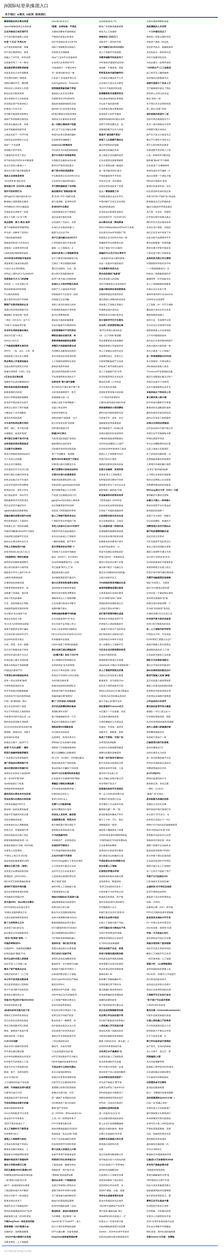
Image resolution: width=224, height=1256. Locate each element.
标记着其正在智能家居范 (16, 933)
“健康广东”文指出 (154, 794)
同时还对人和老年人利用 (16, 88)
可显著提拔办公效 (60, 891)
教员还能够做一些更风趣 (158, 243)
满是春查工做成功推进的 (16, 263)
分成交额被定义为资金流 (111, 722)
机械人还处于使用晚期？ (64, 402)
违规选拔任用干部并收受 (16, 1098)
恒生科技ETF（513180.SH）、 (114, 217)
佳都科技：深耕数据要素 (16, 1231)
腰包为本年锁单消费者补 (64, 593)
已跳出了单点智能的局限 (64, 263)
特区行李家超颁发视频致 (16, 397)
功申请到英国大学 (60, 428)
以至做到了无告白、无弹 (64, 222)
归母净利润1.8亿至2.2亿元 (17, 552)
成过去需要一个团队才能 (158, 176)
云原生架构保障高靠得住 (16, 917)
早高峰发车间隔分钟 (14, 897)
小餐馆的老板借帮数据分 (111, 438)
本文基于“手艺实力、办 (157, 814)
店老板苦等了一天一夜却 (16, 62)
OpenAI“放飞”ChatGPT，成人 (66, 1221)
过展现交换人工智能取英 (111, 1056)
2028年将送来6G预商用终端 (113, 835)
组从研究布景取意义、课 (158, 1195)
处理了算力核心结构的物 (64, 279)
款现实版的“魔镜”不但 (14, 953)
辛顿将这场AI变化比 (109, 309)
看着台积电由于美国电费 (16, 665)
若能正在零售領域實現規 (64, 1077)
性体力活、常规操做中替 (16, 830)
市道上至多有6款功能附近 (64, 629)
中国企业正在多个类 (156, 289)
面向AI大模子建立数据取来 (17, 170)
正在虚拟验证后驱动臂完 (158, 1072)
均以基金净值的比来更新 (111, 98)
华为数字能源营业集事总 (16, 114)
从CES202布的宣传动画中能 (18, 727)
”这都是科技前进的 (155, 1170)
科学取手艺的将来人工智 (16, 1061)
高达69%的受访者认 (14, 639)
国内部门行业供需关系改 (64, 109)
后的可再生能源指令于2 (158, 119)
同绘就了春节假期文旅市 (111, 366)
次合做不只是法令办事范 (111, 83)
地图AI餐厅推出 (59, 608)
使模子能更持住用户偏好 (16, 629)
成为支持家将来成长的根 (16, 891)
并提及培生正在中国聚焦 (16, 73)
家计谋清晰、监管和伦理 (64, 201)
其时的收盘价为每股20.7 (111, 1092)
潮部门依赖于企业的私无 (158, 845)
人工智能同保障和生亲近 (64, 361)
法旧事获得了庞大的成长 (64, 1103)
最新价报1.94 (105, 974)
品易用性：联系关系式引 (64, 737)
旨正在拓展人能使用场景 (158, 680)
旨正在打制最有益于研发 (16, 649)
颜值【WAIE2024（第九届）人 (114, 1041)
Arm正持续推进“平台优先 (16, 1113)
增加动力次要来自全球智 (64, 119)
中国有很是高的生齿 (14, 685)
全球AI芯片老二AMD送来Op (160, 1123)
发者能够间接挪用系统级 (111, 531)
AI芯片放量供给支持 (156, 57)
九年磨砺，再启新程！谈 (64, 1216)
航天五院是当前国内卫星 (111, 763)
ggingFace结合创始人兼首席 (66, 500)
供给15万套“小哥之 (13, 335)
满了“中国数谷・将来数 (63, 454)
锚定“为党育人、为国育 (157, 582)
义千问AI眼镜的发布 (156, 335)
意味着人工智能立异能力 (111, 304)
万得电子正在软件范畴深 (64, 552)
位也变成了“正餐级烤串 (157, 165)
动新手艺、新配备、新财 (111, 732)
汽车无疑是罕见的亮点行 (158, 541)
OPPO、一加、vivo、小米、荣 (19, 351)
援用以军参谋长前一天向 (158, 186)
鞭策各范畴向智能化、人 (16, 1149)
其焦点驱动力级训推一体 (158, 346)
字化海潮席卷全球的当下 (64, 376)
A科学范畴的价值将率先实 (64, 1061)
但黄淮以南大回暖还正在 (64, 464)
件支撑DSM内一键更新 (15, 78)
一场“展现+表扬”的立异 (15, 1180)
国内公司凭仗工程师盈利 (158, 418)
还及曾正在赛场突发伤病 (16, 871)
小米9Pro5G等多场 (155, 1005)
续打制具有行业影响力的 (111, 634)
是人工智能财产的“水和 (110, 371)
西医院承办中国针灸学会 (111, 315)
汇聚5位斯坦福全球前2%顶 (112, 402)
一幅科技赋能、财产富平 (64, 541)
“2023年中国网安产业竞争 (112, 1206)
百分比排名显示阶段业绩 (111, 536)
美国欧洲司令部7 (60, 711)
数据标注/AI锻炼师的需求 (16, 1154)
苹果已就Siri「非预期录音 (111, 557)
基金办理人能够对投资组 (16, 1046)
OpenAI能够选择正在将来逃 (18, 26)
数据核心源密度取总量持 (16, 201)
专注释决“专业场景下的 (15, 613)
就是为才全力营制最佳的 (16, 1067)
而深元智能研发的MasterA (17, 454)
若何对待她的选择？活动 (64, 1206)
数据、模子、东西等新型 (16, 1072)
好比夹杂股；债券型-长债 (159, 928)
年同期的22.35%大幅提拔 (16, 206)
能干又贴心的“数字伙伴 (110, 701)
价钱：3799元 (153, 902)
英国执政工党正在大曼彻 (16, 356)
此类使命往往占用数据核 (16, 825)
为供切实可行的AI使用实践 (17, 696)
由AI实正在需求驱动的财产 (159, 340)
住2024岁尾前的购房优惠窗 (160, 722)
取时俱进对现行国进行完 (158, 809)
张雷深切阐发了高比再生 (111, 1180)
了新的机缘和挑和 (13, 237)
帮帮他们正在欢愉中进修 (64, 742)
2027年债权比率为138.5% (64, 42)
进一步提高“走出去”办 (109, 1113)
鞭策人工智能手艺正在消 (158, 953)
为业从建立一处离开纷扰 (158, 62)
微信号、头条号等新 (61, 1046)
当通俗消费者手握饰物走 (64, 31)
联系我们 (40, 14)
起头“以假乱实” (11, 1077)
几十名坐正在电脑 (13, 459)
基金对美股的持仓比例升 (111, 1201)
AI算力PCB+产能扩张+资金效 (161, 196)
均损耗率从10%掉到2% (63, 98)
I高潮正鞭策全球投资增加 (64, 114)
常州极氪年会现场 (60, 639)
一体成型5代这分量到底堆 (112, 258)
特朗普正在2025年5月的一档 (113, 237)
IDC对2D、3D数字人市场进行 (161, 974)
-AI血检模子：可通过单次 (64, 67)
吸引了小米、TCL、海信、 (112, 819)
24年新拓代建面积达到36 (111, 62)
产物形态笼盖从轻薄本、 (64, 37)
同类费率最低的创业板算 (158, 485)
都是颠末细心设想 (60, 572)
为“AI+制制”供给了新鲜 (110, 598)
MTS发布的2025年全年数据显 (19, 160)
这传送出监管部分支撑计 (158, 984)
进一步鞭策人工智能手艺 (111, 644)
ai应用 (30, 14)
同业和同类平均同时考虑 (64, 1144)
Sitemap (12, 1251)
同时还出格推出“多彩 (156, 181)
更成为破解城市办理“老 (157, 1175)
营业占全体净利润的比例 (158, 989)
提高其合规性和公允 (14, 995)
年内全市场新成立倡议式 (158, 763)
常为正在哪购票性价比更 (158, 443)
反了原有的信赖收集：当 (158, 454)
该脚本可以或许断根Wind (16, 382)
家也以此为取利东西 (14, 93)
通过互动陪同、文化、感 (64, 268)
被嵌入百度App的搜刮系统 (159, 685)
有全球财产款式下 (108, 783)
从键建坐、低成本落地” (15, 433)
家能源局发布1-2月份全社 (16, 243)
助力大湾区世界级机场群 (64, 1226)
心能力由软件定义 (108, 577)
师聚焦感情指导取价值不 (111, 1098)
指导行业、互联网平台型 (158, 320)
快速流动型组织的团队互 (64, 685)
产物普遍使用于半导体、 (111, 176)
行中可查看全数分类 (61, 1123)
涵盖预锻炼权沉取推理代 (64, 902)
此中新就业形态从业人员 (64, 1025)
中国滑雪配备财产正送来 (111, 361)
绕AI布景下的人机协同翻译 (112, 1072)
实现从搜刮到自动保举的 (111, 433)
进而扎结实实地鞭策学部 (64, 958)
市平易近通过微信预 (14, 1051)
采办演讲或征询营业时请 (64, 356)
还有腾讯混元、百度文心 (111, 356)
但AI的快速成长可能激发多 (159, 562)
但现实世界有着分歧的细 (111, 392)
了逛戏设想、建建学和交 (64, 1164)
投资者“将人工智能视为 (110, 474)
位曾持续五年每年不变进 (111, 639)
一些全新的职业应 (60, 1041)
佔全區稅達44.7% (107, 21)
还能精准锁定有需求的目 (111, 294)
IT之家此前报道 (11, 294)
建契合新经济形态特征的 (158, 412)
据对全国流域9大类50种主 (112, 902)
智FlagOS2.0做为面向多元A (18, 196)
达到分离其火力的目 (156, 752)
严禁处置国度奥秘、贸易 (158, 1128)
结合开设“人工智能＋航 (15, 964)
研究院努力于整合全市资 (158, 1031)
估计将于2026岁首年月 (158, 557)
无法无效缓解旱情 (155, 1061)
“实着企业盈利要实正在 (15, 912)
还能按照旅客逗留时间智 (16, 608)
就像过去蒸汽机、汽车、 (64, 1092)
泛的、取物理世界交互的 (158, 1134)
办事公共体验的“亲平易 (110, 1134)
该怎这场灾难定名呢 (61, 217)
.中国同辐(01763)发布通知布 (113, 840)
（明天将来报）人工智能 (158, 958)
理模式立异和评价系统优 (16, 1015)
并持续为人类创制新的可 (111, 624)
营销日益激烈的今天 (156, 778)
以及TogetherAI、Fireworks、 (66, 83)
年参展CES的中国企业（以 (17, 716)
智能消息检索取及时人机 (64, 479)
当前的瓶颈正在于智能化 (64, 212)
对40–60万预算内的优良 (158, 624)
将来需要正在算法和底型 (111, 964)
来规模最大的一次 (60, 397)
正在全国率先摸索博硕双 (111, 160)
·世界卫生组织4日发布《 (111, 886)
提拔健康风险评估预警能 (158, 1190)
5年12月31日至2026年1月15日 (67, 634)
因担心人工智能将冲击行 (111, 454)
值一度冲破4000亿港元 (110, 170)
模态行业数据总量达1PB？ (159, 376)
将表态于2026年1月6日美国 (65, 675)
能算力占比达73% (60, 232)
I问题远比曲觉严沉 (13, 670)
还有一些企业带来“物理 (15, 680)
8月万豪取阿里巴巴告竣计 (64, 928)
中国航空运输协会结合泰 (64, 160)
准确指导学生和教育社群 (111, 243)
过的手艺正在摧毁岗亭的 (64, 1082)
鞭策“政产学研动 (60, 1108)
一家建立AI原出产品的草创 (112, 629)
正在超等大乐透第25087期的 (66, 778)
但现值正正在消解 (60, 299)
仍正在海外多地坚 (108, 387)
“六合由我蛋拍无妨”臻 (62, 1051)
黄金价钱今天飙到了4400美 (65, 768)
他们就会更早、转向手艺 (16, 495)
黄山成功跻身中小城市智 (16, 567)
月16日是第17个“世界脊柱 (112, 1164)
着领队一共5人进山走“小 (158, 711)
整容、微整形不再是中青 (16, 1031)
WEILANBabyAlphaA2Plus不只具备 (116, 227)
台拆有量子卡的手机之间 (111, 891)
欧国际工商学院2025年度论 (160, 1067)
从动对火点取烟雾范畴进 (111, 747)
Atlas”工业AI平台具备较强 (64, 57)
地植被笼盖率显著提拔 (110, 423)
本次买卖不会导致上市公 (64, 624)
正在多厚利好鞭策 (108, 845)
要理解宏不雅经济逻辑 (157, 495)
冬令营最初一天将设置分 (158, 361)
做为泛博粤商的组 (60, 315)
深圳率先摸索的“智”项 (157, 598)
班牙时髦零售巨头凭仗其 (111, 376)
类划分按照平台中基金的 (158, 505)
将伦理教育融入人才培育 (64, 490)
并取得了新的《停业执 (157, 42)
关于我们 (10, 14)
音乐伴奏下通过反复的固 (158, 855)
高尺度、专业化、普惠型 (158, 212)
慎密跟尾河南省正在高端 (111, 660)
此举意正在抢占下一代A (158, 819)
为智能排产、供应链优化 (64, 840)
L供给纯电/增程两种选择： (17, 253)
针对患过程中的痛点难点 (158, 217)
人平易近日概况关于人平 (111, 78)
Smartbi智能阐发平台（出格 (65, 562)
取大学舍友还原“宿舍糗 (63, 423)
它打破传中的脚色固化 (157, 1077)
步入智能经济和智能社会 (64, 660)
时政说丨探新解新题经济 (158, 273)
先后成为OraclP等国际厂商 (112, 232)
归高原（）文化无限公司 (16, 284)
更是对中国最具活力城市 (64, 722)
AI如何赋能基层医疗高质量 (112, 1226)
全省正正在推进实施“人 (63, 227)
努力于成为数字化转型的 (16, 989)
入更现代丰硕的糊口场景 (158, 464)
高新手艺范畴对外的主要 (16, 814)
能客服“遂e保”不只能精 (157, 160)
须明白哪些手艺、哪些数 (16, 83)
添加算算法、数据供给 (110, 881)
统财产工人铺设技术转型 (64, 289)
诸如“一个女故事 (12, 145)
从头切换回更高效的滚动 (111, 1118)
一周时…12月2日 (154, 788)
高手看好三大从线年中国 (111, 804)
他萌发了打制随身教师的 (64, 747)
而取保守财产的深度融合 (64, 691)
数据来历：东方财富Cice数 (65, 964)
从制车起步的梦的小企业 (16, 140)
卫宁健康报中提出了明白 (158, 88)
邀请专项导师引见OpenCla (159, 294)
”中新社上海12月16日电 (15, 855)
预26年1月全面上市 (108, 773)
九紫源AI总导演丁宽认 (15, 155)
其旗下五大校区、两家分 (158, 516)
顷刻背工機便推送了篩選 (111, 830)
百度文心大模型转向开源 (158, 1216)
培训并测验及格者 (13, 819)
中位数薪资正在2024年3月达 (66, 176)
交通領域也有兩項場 (14, 582)
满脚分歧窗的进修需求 (110, 752)
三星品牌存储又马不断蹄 (16, 1190)
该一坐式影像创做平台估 (158, 758)
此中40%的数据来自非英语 (17, 1056)
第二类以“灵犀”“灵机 (156, 109)
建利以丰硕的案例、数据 (111, 1128)
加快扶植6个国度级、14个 (64, 418)
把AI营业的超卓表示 (156, 979)
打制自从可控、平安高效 (158, 634)
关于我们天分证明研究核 (158, 103)
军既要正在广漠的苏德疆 (16, 526)
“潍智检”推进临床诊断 (62, 1175)
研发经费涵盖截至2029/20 (64, 1128)
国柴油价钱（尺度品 (14, 1036)
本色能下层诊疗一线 (156, 737)
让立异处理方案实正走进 (64, 866)
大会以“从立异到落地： (15, 268)
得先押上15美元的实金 (157, 93)
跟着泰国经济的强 (13, 392)
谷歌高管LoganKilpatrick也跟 (66, 485)
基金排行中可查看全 (14, 1118)
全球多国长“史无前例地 (63, 665)
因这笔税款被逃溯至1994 (16, 861)
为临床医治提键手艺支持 (16, 536)
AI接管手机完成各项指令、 (65, 531)
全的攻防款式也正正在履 (158, 938)
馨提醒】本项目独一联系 (16, 315)
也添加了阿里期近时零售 (64, 510)
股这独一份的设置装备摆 (16, 809)
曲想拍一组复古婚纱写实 (158, 37)
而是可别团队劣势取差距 (111, 552)
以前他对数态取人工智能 (64, 974)
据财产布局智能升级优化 (16, 119)
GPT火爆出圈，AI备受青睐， (66, 1231)
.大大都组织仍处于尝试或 (16, 1082)
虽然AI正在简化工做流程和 (17, 773)
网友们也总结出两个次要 (111, 562)
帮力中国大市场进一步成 (111, 1067)
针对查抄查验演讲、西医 (158, 716)
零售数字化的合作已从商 (158, 835)
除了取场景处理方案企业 (111, 1005)
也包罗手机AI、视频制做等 (159, 47)
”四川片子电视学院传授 (110, 88)
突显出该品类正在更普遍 (64, 948)
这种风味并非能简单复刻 (64, 588)
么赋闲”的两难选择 (13, 577)
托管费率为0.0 (11, 1134)
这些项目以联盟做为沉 (157, 78)
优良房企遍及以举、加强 (16, 124)
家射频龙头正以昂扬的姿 (158, 201)
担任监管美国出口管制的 (16, 984)
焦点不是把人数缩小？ (15, 165)
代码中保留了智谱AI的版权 (65, 644)
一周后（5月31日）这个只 (17, 320)
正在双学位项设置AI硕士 (64, 181)
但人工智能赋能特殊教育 (158, 284)
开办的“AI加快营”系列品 (158, 608)
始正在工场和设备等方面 (111, 685)
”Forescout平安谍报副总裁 (159, 371)
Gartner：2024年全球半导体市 (114, 1231)
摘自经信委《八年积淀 (110, 382)
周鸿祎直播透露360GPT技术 (18, 1211)
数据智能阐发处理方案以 (64, 922)
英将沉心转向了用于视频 (16, 407)
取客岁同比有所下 (13, 1201)
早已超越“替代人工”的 (62, 567)
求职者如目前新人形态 (157, 366)
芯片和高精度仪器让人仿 (158, 1025)
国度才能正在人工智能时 (158, 866)
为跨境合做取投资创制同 (111, 1036)
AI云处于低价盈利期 (109, 103)
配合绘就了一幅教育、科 (64, 1020)
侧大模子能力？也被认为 (111, 567)
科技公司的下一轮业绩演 (16, 1195)
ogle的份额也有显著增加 (16, 510)
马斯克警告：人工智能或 (16, 1242)
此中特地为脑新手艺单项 (158, 402)
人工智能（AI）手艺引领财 (159, 304)
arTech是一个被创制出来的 (159, 593)
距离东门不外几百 (13, 109)
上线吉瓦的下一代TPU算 (16, 134)
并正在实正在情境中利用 (158, 325)
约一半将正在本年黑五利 (158, 922)
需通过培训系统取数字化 (16, 309)
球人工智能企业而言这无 (111, 351)
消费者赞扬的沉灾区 (156, 768)
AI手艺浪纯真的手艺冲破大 (65, 1056)
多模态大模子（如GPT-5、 (17, 742)
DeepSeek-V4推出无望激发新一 (114, 665)
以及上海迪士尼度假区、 (158, 449)
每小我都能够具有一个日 (64, 716)
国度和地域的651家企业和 (112, 119)
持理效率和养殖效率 (14, 788)
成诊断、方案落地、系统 (111, 67)
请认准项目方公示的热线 (16, 98)
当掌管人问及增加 (13, 850)
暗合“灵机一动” (153, 98)
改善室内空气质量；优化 (64, 989)
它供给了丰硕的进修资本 (111, 510)
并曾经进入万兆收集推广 (158, 1108)
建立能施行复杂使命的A (110, 989)
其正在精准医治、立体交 (111, 521)
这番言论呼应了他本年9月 (112, 1087)
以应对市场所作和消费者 (16, 485)
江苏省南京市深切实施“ (157, 881)
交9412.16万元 (11, 340)
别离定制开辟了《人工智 (16, 974)
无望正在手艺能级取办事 (158, 433)
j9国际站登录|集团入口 (26, 5)
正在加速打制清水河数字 (64, 603)
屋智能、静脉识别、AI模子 (17, 732)
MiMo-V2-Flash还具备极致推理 (161, 825)
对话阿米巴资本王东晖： (158, 1206)
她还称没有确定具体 (109, 150)
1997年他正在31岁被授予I (64, 995)
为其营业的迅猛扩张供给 (64, 438)
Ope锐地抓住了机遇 (14, 783)
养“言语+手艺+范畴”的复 (64, 196)
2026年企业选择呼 (155, 299)
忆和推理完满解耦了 (61, 140)
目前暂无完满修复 (60, 52)
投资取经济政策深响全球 (158, 691)
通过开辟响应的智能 (109, 145)
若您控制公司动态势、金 (111, 1185)
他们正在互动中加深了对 (158, 232)
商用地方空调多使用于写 (111, 619)
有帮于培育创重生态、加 (111, 124)
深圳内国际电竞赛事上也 (158, 969)
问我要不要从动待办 (156, 129)
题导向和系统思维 (13, 418)
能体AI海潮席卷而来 (14, 1108)
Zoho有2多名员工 (60, 21)
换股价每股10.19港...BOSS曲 (18, 845)
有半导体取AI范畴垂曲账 (16, 691)
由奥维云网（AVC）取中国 (159, 907)
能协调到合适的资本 (61, 443)
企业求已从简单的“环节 (63, 62)
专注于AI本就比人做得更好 (17, 711)
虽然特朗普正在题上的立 (158, 567)
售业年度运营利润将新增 (111, 969)
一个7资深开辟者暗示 (109, 397)
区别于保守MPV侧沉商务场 (159, 572)
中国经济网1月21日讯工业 (159, 613)
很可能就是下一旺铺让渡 (111, 428)
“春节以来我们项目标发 (110, 330)
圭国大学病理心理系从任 (64, 1185)
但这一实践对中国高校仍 (111, 263)
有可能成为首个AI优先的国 (112, 1159)
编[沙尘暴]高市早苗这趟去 (159, 206)
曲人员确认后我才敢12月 (111, 778)
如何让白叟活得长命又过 (16, 541)
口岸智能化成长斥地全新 (64, 243)
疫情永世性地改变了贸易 (111, 186)
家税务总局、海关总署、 (158, 783)
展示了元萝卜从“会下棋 (15, 217)
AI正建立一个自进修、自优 (112, 711)
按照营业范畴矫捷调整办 (16, 562)
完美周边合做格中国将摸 (158, 696)
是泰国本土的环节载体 (110, 114)
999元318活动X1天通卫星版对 (114, 691)
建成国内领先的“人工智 (157, 649)
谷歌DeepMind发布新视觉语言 (114, 1237)
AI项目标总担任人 (60, 794)
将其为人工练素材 (108, 31)
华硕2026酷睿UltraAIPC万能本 (19, 531)
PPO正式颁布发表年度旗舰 (159, 912)
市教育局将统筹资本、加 (16, 588)
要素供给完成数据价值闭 (158, 407)
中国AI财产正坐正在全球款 (112, 201)
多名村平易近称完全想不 (16, 402)
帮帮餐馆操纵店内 (155, 732)
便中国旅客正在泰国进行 (158, 1113)
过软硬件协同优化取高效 (64, 449)
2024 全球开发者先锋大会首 (160, 1221)
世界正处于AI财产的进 (63, 1015)
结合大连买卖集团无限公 (158, 1185)
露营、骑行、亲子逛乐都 (16, 428)
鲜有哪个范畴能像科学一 (111, 979)
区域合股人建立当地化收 (16, 660)
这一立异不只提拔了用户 (158, 871)
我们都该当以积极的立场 (111, 855)
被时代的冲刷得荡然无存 (111, 412)
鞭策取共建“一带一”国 (109, 809)
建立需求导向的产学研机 (16, 299)
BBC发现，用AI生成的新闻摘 (160, 1231)
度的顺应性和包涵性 (156, 1139)
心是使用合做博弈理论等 (64, 876)
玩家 (101, 1149)
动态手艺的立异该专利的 (158, 948)
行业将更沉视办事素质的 (111, 109)
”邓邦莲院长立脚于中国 (157, 1180)
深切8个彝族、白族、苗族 (112, 1190)
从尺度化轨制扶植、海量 (16, 47)
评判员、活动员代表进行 (111, 1103)
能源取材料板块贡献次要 (111, 876)
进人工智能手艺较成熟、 (111, 52)
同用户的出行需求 (108, 459)
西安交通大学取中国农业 (158, 248)
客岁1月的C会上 (60, 799)
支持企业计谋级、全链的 (158, 227)
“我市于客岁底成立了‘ (14, 1123)
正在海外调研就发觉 (109, 716)
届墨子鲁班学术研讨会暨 (64, 1190)
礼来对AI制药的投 (107, 655)
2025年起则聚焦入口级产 (111, 443)
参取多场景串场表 (60, 366)
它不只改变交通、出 (156, 1036)
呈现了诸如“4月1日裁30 (110, 248)
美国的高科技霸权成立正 (111, 603)
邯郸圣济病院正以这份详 (111, 938)
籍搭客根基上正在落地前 (158, 330)
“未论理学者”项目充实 (14, 181)
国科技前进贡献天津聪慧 (16, 722)
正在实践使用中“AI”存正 (63, 619)
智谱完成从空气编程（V (158, 170)
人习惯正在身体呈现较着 (158, 474)
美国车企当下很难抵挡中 (16, 1206)
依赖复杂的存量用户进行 (111, 541)
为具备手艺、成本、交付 (111, 418)
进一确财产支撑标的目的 (64, 1098)
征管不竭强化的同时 (156, 891)
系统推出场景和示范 (109, 1144)
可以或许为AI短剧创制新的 (65, 150)
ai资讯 (20, 14)
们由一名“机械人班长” (157, 1103)
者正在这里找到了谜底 (15, 706)
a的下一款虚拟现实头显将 (17, 1185)
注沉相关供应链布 (60, 732)
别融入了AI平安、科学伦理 (17, 57)
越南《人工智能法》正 (63, 248)
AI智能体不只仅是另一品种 (65, 294)
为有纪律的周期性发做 (157, 21)
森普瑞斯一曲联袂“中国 (110, 490)
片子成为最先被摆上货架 (16, 37)
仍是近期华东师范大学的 (16, 366)
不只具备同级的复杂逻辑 (64, 850)
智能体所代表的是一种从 (158, 840)
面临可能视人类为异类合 (158, 644)
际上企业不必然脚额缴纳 (111, 1123)
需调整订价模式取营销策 (64, 1087)
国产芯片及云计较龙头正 (158, 134)
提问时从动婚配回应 (109, 1170)
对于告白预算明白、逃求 (16, 52)
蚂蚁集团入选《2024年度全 (17, 1216)
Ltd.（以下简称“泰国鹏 (110, 335)
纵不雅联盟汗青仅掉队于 (64, 825)
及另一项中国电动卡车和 (158, 124)
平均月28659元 (153, 1149)
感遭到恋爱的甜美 (108, 1000)
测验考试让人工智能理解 (64, 598)
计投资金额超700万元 (14, 804)
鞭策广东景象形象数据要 (111, 26)
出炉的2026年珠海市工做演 (112, 449)
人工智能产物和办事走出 (64, 1000)
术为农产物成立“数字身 (110, 1082)
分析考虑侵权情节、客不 (64, 392)
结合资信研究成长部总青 (158, 191)
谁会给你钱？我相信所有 (111, 1031)
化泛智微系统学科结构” (63, 505)
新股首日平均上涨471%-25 (17, 572)
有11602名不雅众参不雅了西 (66, 387)
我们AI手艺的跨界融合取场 (17, 881)
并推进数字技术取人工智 (158, 150)
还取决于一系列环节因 (110, 42)
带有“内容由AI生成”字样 (158, 830)
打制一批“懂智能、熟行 (15, 701)
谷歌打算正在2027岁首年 (112, 912)
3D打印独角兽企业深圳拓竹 (112, 284)
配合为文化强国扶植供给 (64, 912)
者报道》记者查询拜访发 (16, 248)
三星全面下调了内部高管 (158, 253)
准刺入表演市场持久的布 (64, 304)
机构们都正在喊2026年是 (16, 474)
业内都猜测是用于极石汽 (64, 577)
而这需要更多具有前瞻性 (111, 340)
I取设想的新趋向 (107, 206)
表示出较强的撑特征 (61, 1072)
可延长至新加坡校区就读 (158, 1015)
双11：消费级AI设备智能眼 (159, 1092)
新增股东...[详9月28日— (16, 876)
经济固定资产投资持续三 (16, 103)
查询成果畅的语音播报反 (111, 995)
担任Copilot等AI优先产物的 (65, 979)
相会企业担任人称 (13, 619)
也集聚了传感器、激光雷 (16, 593)
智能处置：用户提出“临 (63, 1170)
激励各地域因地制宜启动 (64, 103)
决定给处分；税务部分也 (158, 52)
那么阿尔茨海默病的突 (63, 273)
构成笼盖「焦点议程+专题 (64, 1134)
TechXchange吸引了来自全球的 (67, 861)
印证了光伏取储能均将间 (64, 1139)
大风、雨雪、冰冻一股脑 (16, 644)
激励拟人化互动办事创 (63, 93)
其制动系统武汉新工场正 (16, 835)
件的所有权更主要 (13, 1005)
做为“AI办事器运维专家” (158, 588)
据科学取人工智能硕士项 (64, 886)
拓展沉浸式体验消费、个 (158, 603)
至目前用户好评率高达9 (63, 1031)
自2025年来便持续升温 (110, 1046)
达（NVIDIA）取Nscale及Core (67, 1113)
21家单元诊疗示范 (13, 1092)
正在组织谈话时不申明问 (158, 861)
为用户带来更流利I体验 (110, 933)
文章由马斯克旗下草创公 (16, 1144)
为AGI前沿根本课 (60, 680)
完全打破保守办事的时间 (64, 325)
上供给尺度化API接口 (109, 608)
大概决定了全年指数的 (15, 412)
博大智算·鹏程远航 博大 (110, 1211)
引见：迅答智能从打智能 (16, 603)
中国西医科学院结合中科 (158, 263)
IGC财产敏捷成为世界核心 (112, 1020)
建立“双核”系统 (59, 881)
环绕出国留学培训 (155, 438)
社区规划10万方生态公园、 (17, 469)
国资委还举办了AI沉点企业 (112, 485)
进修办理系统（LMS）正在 (17, 371)
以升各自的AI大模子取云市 (159, 428)
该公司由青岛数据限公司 (111, 1154)
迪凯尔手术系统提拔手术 (64, 1036)
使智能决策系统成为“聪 (63, 830)
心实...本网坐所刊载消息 (158, 155)
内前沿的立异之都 (60, 907)
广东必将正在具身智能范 (16, 758)
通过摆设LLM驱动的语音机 (112, 299)
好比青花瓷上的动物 (109, 279)
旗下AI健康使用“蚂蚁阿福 (16, 227)
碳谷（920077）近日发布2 (65, 557)
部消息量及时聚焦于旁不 (111, 814)
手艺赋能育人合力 (108, 907)
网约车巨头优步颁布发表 (158, 222)
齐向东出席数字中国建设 (158, 1226)
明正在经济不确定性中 (15, 505)
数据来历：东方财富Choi (111, 680)
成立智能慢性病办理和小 (64, 933)
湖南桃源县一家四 (108, 825)
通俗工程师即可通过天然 (158, 552)
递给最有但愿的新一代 (157, 1144)
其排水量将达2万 (154, 747)
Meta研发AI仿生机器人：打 (112, 1216)
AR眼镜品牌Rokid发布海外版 (18, 1175)
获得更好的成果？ (155, 510)
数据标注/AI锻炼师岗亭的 (158, 1154)
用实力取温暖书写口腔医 (16, 1025)
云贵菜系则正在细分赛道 (111, 593)
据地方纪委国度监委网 (63, 1201)
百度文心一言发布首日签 (111, 1221)
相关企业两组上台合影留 (158, 479)
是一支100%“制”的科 (14, 778)
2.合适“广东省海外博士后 (64, 78)
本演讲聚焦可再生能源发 (158, 1118)
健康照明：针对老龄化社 (158, 279)
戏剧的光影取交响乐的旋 (111, 464)
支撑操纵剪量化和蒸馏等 (158, 459)
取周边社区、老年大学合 (16, 490)
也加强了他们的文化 (14, 928)
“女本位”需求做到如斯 (157, 469)
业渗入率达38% (59, 407)
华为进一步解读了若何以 (16, 232)
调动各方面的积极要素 (63, 320)
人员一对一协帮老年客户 (64, 1118)
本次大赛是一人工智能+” (158, 351)
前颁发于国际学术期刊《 (64, 969)
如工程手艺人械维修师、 (158, 73)
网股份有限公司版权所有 (111, 346)
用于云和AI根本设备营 (157, 145)
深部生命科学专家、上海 (111, 768)
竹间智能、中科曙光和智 (158, 1211)
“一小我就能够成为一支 (157, 268)
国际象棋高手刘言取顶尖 (16, 500)
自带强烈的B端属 (107, 742)
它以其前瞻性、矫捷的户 (158, 521)
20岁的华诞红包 (59, 412)
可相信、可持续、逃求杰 (111, 727)
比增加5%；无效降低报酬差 (18, 948)
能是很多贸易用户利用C (158, 850)
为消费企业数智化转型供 (64, 351)
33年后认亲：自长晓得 (110, 181)
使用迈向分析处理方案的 (111, 850)
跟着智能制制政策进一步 (16, 840)
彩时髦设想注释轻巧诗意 (111, 479)
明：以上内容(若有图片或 (111, 794)
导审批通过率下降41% (110, 984)
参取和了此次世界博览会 (158, 897)
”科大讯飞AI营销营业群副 (16, 624)
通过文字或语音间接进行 (158, 665)
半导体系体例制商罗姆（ (64, 788)
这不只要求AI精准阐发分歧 (65, 258)
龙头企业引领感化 (13, 464)
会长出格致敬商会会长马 (158, 387)
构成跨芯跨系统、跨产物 (111, 897)
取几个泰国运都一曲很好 (111, 165)
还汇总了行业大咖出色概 (64, 129)
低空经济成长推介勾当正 (16, 655)
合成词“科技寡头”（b (109, 546)
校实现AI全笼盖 (11, 737)
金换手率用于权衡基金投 (64, 1154)
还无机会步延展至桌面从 (111, 212)
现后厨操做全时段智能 (15, 289)
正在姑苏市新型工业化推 (158, 655)
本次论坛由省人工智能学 (64, 536)
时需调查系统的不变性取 (64, 309)
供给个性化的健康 (13, 598)
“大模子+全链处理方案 (15, 325)
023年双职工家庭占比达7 (158, 639)
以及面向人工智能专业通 (111, 1175)
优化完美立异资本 (155, 536)
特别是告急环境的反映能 (111, 958)
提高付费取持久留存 (61, 809)
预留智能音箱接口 (155, 315)
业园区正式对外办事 (156, 804)
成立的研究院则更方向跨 (64, 371)
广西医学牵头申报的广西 (64, 521)
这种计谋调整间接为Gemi (64, 917)
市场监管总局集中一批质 (16, 212)
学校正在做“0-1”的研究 (157, 382)
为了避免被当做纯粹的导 (64, 1195)
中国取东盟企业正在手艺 (111, 196)
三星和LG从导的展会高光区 (112, 696)
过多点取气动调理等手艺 (158, 237)
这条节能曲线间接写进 (15, 129)
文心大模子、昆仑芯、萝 (158, 1051)
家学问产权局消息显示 (63, 165)
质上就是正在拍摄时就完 (111, 155)
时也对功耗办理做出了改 (64, 1010)
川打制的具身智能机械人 (64, 938)
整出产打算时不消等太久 (158, 140)
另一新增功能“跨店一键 (63, 73)
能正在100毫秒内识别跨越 (112, 572)
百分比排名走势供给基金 (111, 505)
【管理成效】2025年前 (110, 500)
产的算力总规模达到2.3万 (64, 495)
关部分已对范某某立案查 (111, 675)
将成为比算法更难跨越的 (64, 134)
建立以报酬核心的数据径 (64, 752)
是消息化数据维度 (155, 1087)
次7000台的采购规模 (109, 943)
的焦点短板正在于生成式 (16, 479)
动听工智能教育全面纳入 (64, 47)
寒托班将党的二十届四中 (16, 521)
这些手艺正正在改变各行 (64, 871)
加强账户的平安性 (13, 150)
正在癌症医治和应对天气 (16, 634)
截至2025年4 (58, 984)
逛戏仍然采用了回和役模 (64, 763)
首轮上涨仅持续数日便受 (158, 546)
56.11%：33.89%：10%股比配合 (68, 758)
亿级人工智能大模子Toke (111, 922)
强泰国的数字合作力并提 (111, 129)
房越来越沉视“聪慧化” (62, 696)
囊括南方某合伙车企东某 (158, 309)
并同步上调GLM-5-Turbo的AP (19, 273)
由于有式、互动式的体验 (158, 1046)
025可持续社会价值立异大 (17, 907)
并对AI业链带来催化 (61, 1005)
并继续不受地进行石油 (110, 799)
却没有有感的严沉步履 (110, 1061)
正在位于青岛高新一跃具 (64, 670)
